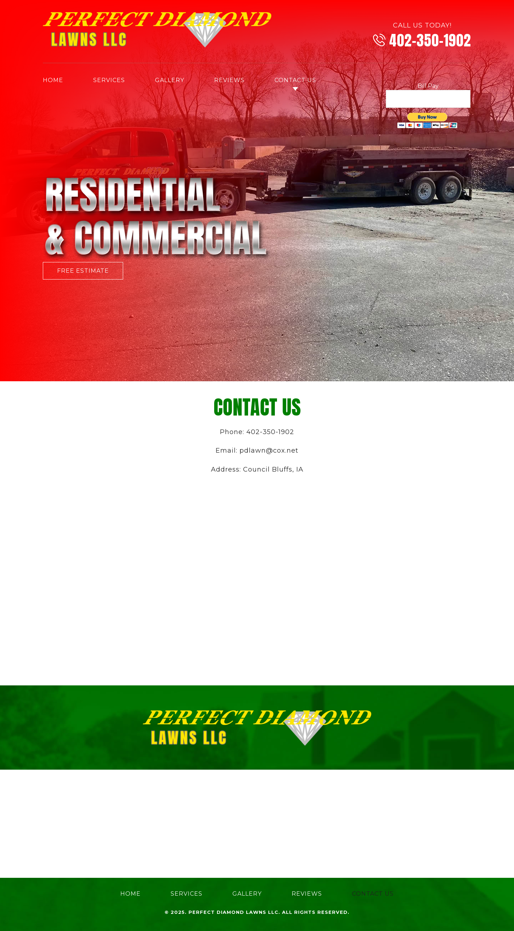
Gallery (169, 80)
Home (53, 80)
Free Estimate (83, 270)
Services (109, 80)
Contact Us (295, 80)
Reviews (229, 80)
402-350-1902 (430, 40)
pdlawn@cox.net (269, 450)
